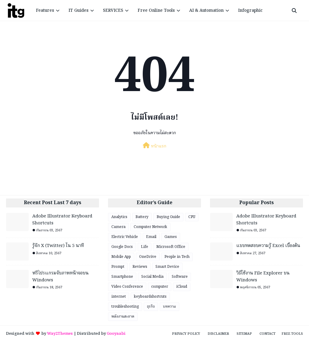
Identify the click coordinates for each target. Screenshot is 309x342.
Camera (118, 227)
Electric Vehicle (124, 237)
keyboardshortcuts (150, 296)
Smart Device (167, 267)
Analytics (119, 217)
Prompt (117, 267)
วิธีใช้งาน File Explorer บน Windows (263, 276)
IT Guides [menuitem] (78, 10)
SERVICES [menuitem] (113, 10)
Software (180, 277)
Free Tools (292, 334)
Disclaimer (218, 334)
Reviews (139, 267)
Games (170, 237)
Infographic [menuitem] (250, 10)
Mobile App (121, 257)
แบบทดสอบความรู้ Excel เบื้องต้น (268, 245)
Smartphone (122, 277)
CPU (191, 217)
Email (151, 237)
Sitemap (244, 334)
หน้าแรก (154, 146)
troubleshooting (125, 306)
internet (118, 296)
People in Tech (177, 257)
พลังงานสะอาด (122, 316)
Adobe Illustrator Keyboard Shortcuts (62, 219)
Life (144, 247)
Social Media (152, 277)
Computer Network (150, 227)
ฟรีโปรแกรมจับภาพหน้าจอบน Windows (60, 276)
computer (159, 287)
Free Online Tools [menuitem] (156, 10)
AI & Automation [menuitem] (206, 10)
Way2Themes (60, 334)
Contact (268, 334)
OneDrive (147, 257)
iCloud (181, 287)
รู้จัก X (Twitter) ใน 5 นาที (58, 245)
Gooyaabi (116, 334)
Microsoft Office (170, 247)
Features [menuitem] (45, 10)
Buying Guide (168, 217)
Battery (141, 217)
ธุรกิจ (151, 306)
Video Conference (127, 287)
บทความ (169, 306)
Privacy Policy (186, 334)
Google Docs (122, 247)
